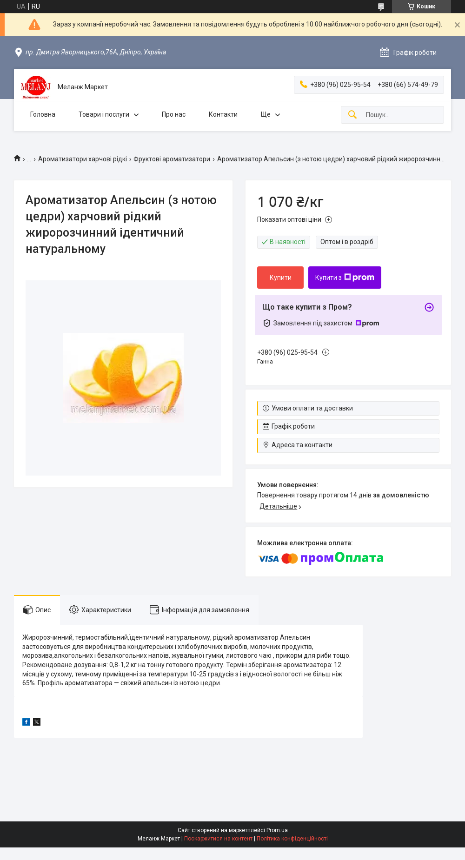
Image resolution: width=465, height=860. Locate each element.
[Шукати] (352, 115)
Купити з (344, 277)
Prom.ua (277, 830)
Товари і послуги (104, 114)
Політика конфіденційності (292, 838)
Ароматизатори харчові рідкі (82, 159)
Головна (42, 114)
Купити (281, 277)
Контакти (223, 114)
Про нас (174, 114)
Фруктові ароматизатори (171, 159)
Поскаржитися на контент (218, 838)
